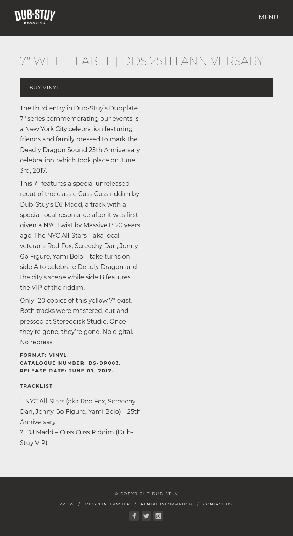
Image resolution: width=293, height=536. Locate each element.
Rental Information (167, 504)
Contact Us (217, 504)
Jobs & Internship (107, 504)
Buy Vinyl (44, 87)
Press (66, 504)
